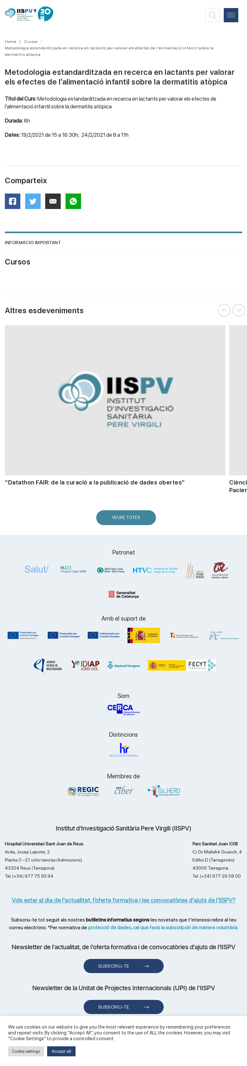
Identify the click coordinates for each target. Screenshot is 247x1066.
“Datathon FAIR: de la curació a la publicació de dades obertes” (95, 482)
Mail (53, 204)
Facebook (14, 203)
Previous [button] (224, 310)
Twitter (35, 203)
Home (10, 41)
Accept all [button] (61, 1051)
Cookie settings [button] (26, 1051)
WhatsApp (75, 203)
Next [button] (238, 310)
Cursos (31, 41)
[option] (115, 409)
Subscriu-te (113, 966)
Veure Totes (127, 520)
